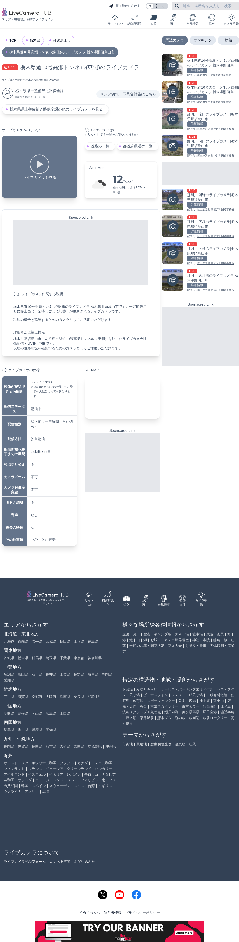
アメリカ (32, 791)
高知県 (51, 730)
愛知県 (9, 680)
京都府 (37, 697)
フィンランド (14, 769)
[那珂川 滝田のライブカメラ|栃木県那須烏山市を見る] (200, 119)
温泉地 (180, 744)
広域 (45, 791)
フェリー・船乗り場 (187, 695)
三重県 (9, 697)
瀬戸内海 (171, 712)
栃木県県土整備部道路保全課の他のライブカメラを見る (56, 109)
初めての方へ (89, 913)
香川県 (23, 730)
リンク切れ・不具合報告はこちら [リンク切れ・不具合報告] (128, 94)
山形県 (79, 641)
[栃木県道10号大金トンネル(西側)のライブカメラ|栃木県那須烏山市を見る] (200, 92)
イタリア (56, 774)
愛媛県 (37, 730)
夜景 (220, 634)
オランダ (25, 780)
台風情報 (192, 19)
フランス (35, 769)
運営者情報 (112, 913)
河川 (173, 19)
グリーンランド (79, 769)
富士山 (218, 701)
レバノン (74, 774)
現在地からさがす (124, 6)
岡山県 (37, 713)
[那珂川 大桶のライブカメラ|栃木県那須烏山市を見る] (200, 253)
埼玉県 (51, 658)
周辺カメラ (174, 40)
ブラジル (67, 763)
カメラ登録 (231, 19)
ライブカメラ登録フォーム (25, 861)
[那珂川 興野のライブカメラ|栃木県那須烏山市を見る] (200, 200)
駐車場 (197, 634)
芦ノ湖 (131, 718)
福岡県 (9, 746)
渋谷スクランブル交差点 (141, 712)
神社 (195, 640)
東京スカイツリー (164, 706)
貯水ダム (164, 718)
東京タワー (190, 706)
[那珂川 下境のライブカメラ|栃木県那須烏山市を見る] (200, 227)
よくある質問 (59, 861)
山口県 (65, 713)
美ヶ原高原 (190, 712)
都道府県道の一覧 (138, 146)
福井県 (51, 674)
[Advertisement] (80, 252)
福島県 (93, 641)
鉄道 (209, 634)
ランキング (202, 40)
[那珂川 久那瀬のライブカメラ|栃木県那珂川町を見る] (200, 280)
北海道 (9, 641)
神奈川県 (95, 658)
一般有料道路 (216, 695)
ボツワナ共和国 (44, 763)
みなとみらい (146, 689)
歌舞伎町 (210, 706)
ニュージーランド (49, 780)
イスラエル (37, 774)
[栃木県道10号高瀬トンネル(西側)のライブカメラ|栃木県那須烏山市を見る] (200, 65)
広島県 (51, 713)
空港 (146, 634)
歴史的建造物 (160, 744)
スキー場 (182, 634)
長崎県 (37, 746)
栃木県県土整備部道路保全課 (42, 79)
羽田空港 (210, 712)
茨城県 (9, 658)
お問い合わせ (84, 861)
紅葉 (192, 744)
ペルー (72, 780)
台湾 (91, 786)
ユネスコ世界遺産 (175, 640)
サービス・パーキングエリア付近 (187, 689)
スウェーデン (59, 786)
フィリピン (89, 780)
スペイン (39, 786)
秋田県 (65, 641)
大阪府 (51, 697)
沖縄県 (110, 746)
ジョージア (54, 769)
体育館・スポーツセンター (154, 701)
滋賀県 (23, 697)
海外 (211, 19)
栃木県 (35, 40)
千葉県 (65, 658)
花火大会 (175, 646)
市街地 (127, 744)
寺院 (206, 640)
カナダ (82, 763)
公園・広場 (187, 701)
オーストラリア (16, 763)
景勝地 (141, 744)
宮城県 (51, 641)
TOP (13, 40)
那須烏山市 (62, 40)
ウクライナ (12, 791)
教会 (143, 706)
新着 (228, 40)
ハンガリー (103, 769)
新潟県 (9, 674)
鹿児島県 (95, 746)
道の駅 (180, 718)
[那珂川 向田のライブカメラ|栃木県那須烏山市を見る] (200, 146)
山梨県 (65, 674)
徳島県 (9, 730)
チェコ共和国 (101, 763)
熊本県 (51, 746)
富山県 (23, 674)
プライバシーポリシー (142, 913)
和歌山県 (95, 697)
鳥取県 (9, 713)
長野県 (79, 674)
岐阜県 (93, 674)
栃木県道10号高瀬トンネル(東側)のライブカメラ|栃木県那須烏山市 (62, 52)
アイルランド (14, 774)
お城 (153, 640)
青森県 (23, 641)
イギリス (105, 786)
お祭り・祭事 (195, 646)
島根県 (23, 713)
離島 (216, 640)
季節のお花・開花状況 (146, 646)
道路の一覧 (100, 146)
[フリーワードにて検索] (177, 6)
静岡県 (107, 674)
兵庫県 (65, 697)
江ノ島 (225, 706)
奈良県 (79, 697)
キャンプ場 (162, 634)
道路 (153, 19)
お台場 (127, 689)
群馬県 (37, 658)
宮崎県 (79, 746)
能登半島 (227, 712)
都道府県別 (134, 19)
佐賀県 (23, 746)
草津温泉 (147, 718)
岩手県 (37, 641)
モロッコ (91, 774)
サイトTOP (115, 19)
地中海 (204, 701)
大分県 (65, 746)
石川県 (37, 674)
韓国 (24, 786)
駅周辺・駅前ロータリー (208, 718)
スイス (79, 786)
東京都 (79, 658)
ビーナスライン (155, 695)
